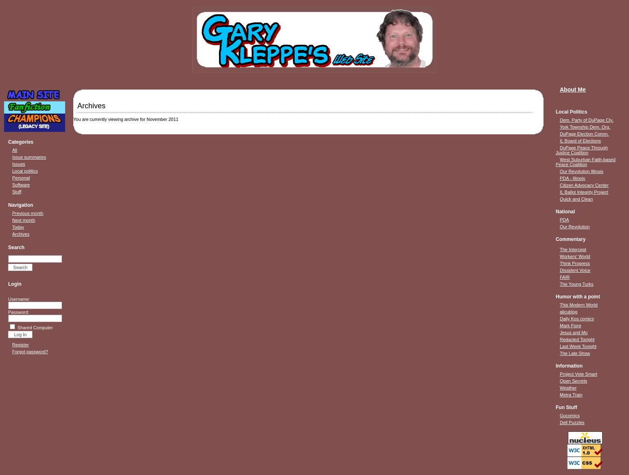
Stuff (16, 191)
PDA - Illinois (572, 178)
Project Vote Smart (578, 374)
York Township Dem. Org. (585, 127)
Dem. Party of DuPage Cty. (587, 120)
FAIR (565, 277)
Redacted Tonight (577, 339)
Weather (568, 387)
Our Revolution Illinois (581, 171)
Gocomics (570, 415)
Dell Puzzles (572, 422)
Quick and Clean (576, 199)
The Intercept (573, 249)
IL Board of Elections (580, 140)
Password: (18, 312)
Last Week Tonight (578, 346)
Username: (19, 299)
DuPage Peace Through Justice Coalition (582, 150)
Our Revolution (575, 226)
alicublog (568, 311)
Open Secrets (573, 381)
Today (18, 227)
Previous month (27, 213)
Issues (18, 164)
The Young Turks (577, 284)
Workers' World (575, 256)
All (14, 150)
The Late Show (575, 353)
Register (20, 344)
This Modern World (579, 304)
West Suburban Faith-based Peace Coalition (586, 162)
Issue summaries (29, 157)
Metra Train (571, 394)
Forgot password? (30, 351)
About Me (573, 89)
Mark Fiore (570, 325)
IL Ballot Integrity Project (584, 192)
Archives (20, 234)
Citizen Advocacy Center (584, 185)
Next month (23, 220)
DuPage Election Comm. (584, 133)
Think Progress (575, 263)
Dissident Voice (575, 270)
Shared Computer (35, 327)
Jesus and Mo (573, 332)
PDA (564, 219)
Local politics (25, 171)
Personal (21, 177)
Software (21, 184)
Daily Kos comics (577, 318)
